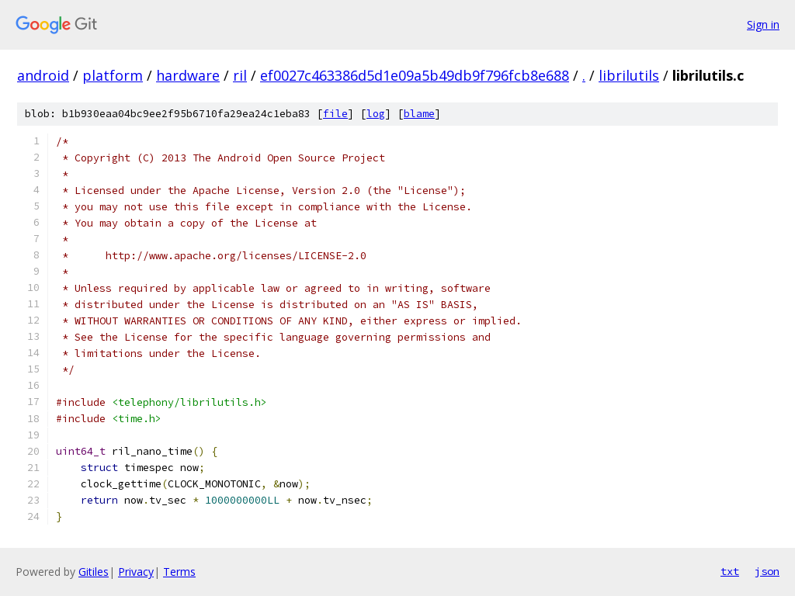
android (43, 75)
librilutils (629, 75)
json (767, 571)
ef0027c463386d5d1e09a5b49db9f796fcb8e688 (414, 75)
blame (419, 113)
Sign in (763, 24)
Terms (179, 571)
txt (729, 571)
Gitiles (93, 571)
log (375, 113)
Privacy (136, 571)
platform (112, 75)
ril (240, 75)
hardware (188, 75)
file (335, 113)
